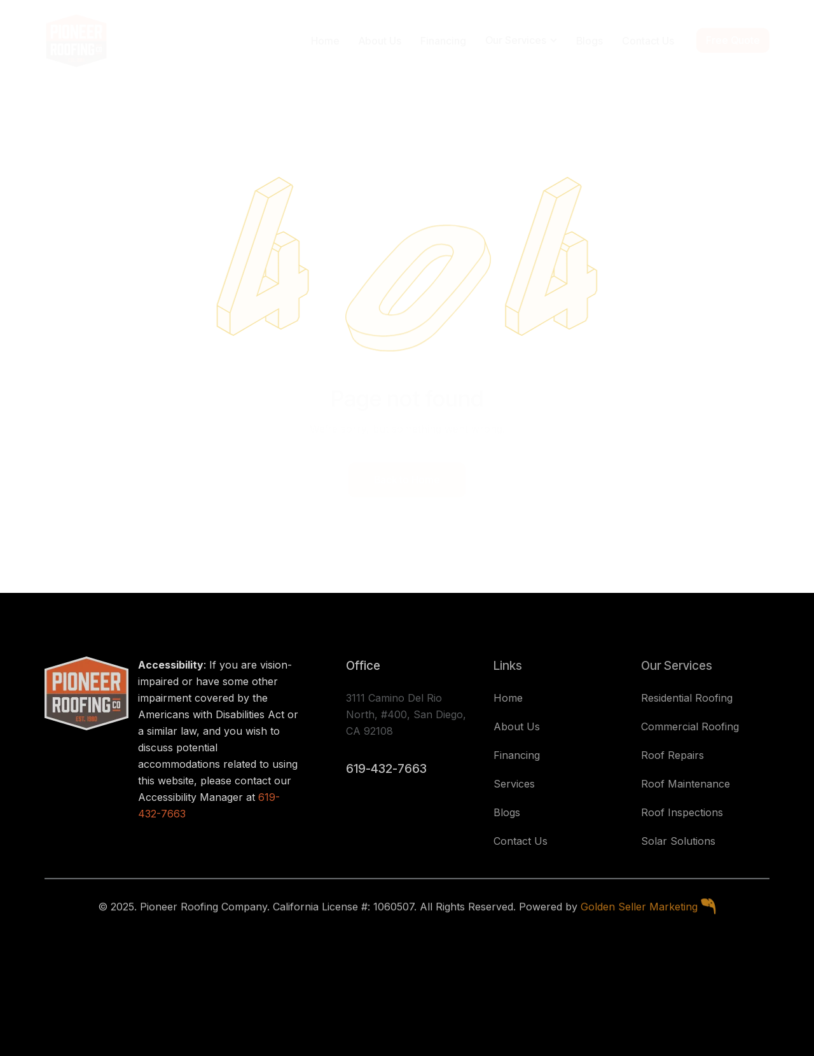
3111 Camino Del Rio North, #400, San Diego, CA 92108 (406, 714)
